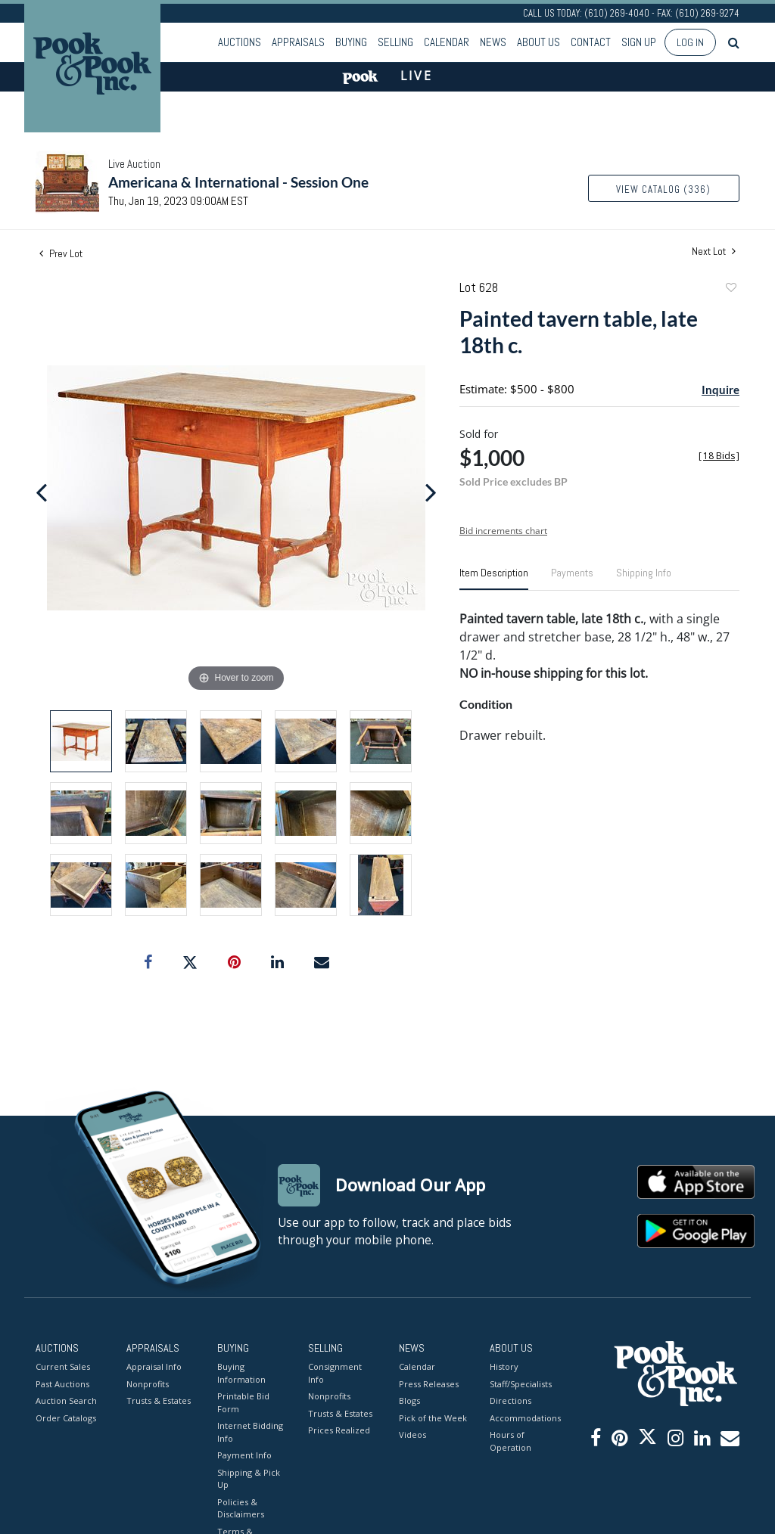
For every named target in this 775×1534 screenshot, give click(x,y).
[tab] (493, 579)
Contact (591, 42)
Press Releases (429, 1383)
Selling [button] (395, 42)
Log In (690, 42)
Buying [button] (351, 42)
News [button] (493, 42)
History (504, 1366)
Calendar (446, 42)
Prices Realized (339, 1430)
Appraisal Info (154, 1366)
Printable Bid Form (243, 1402)
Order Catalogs (66, 1417)
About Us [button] (538, 42)
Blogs (409, 1400)
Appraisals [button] (298, 42)
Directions (510, 1400)
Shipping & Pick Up (248, 1478)
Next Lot (714, 251)
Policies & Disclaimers (240, 1507)
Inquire (720, 389)
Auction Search (66, 1400)
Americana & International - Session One (238, 182)
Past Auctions (62, 1383)
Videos (412, 1434)
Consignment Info (335, 1373)
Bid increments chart (503, 530)
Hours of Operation (510, 1441)
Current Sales (63, 1366)
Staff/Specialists (521, 1383)
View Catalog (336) (663, 189)
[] (719, 455)
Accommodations (524, 1417)
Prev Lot (60, 253)
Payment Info (244, 1455)
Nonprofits (147, 1383)
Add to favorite (730, 289)
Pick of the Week (433, 1417)
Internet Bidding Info (250, 1432)
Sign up (638, 42)
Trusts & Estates (158, 1400)
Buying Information (241, 1373)
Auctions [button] (239, 42)
